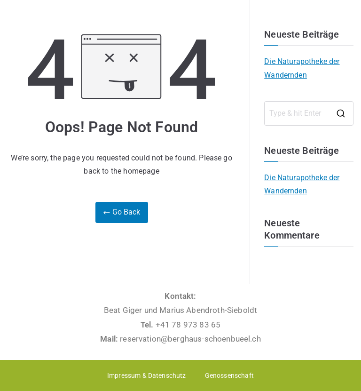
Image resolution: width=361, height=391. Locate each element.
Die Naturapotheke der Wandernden (301, 68)
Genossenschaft (229, 375)
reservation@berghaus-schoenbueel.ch (190, 338)
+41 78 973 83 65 (188, 324)
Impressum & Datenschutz (146, 375)
